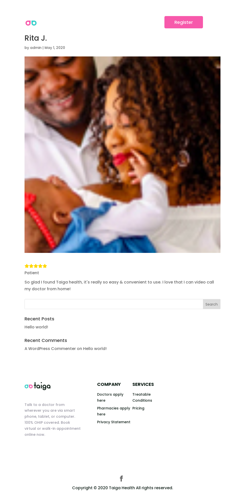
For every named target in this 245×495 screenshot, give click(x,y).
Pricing (138, 408)
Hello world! (36, 327)
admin (36, 47)
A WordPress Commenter (50, 348)
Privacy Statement (113, 422)
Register (183, 22)
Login (150, 22)
